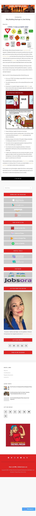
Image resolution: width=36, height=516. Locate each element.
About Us (6, 370)
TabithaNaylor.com (27, 333)
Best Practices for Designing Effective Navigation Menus (21, 386)
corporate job (26, 50)
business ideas (6, 56)
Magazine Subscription (8, 375)
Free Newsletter (7, 372)
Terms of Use (23, 472)
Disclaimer (12, 472)
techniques (20, 135)
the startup (14, 60)
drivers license (25, 161)
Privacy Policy (17, 472)
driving (28, 86)
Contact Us (6, 377)
